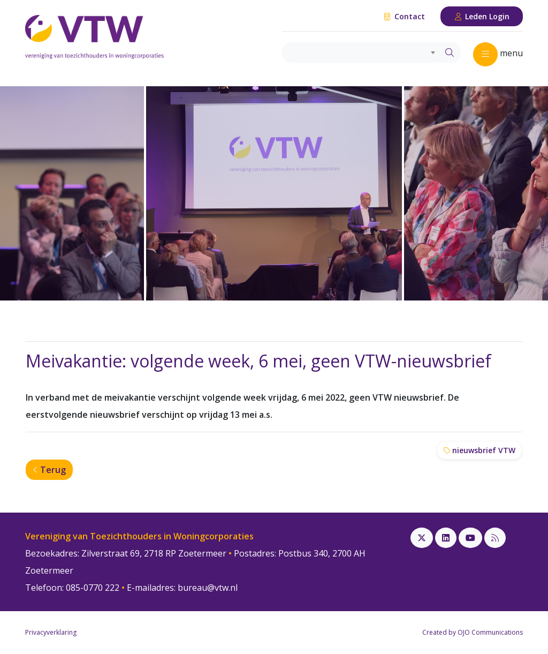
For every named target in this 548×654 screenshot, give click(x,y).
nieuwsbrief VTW (479, 450)
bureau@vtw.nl (208, 587)
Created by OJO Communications (472, 632)
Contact (404, 16)
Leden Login (482, 16)
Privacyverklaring (51, 632)
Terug (49, 470)
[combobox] (360, 52)
